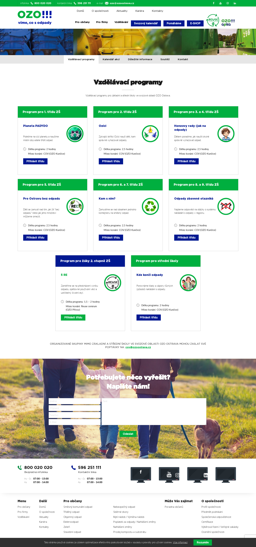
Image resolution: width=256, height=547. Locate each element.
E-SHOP (196, 23)
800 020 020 (39, 468)
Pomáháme (174, 23)
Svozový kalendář (146, 23)
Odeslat (128, 434)
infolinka (36, 3)
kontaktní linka (74, 3)
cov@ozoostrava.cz (138, 347)
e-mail (115, 3)
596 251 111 (90, 468)
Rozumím (203, 542)
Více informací (180, 542)
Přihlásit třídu (35, 161)
